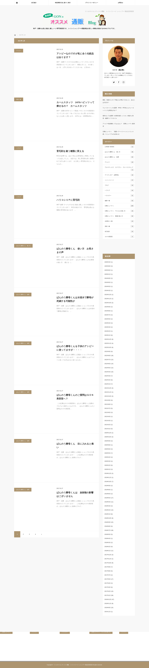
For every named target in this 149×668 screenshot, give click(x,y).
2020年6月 (107, 449)
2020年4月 (107, 457)
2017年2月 (107, 591)
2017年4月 (107, 583)
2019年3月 (107, 506)
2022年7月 (107, 359)
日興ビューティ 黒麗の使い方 (119, 216)
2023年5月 (107, 319)
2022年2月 (107, 380)
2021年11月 (107, 392)
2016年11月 (107, 603)
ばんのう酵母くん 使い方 (23, 245)
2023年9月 (107, 307)
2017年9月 (107, 567)
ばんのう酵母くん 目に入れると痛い (75, 446)
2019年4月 (107, 502)
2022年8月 (107, 355)
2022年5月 (107, 367)
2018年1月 (107, 550)
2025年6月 (107, 270)
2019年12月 (107, 473)
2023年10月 (107, 302)
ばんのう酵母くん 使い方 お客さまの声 (75, 250)
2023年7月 (107, 315)
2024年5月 (107, 286)
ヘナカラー (119, 195)
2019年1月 (107, 514)
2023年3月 (107, 327)
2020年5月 (107, 453)
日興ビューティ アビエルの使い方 (119, 211)
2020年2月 (107, 465)
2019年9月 (107, 485)
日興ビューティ (119, 206)
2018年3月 (107, 542)
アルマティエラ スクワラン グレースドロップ (119, 169)
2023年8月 (107, 311)
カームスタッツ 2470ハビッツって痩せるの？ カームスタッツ (75, 104)
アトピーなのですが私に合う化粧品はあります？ (75, 55)
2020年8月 (107, 445)
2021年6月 (107, 412)
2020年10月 (107, 437)
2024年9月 (107, 278)
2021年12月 (107, 388)
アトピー (18, 50)
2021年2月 (107, 424)
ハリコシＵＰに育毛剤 (68, 200)
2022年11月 (107, 343)
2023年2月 (107, 331)
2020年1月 (107, 469)
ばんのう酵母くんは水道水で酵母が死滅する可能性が (75, 299)
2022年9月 (107, 351)
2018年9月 (107, 522)
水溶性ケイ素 (119, 221)
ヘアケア (18, 148)
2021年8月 (107, 404)
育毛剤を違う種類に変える (70, 151)
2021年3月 (107, 420)
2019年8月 (107, 489)
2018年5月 (107, 534)
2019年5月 (107, 498)
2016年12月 (107, 599)
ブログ (119, 185)
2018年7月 (107, 530)
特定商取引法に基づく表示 (62, 2)
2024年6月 (107, 282)
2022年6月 (107, 363)
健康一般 (119, 200)
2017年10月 (107, 563)
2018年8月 (107, 526)
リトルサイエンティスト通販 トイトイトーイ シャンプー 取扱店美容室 (73, 664)
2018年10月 (107, 518)
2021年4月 (107, 416)
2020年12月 (107, 433)
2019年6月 (107, 494)
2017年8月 (107, 571)
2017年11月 (107, 559)
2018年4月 (107, 538)
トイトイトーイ (119, 180)
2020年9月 (107, 441)
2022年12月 (107, 339)
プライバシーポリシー (91, 2)
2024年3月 (107, 290)
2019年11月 (107, 477)
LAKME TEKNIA (119, 146)
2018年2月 (107, 546)
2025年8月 (107, 266)
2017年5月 (107, 579)
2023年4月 (107, 323)
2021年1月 (107, 428)
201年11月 (107, 611)
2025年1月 (107, 274)
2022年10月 (107, 347)
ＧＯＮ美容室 (119, 236)
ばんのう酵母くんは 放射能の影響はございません (75, 494)
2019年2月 (107, 510)
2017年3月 (107, 587)
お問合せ (120, 2)
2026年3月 (107, 262)
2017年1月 (107, 595)
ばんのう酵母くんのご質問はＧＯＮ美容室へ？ (75, 397)
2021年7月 (107, 408)
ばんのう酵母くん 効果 (22, 294)
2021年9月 (107, 400)
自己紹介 (33, 2)
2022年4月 (107, 372)
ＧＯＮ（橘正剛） (118, 70)
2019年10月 (107, 481)
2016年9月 (107, 607)
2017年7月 (107, 575)
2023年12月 (107, 294)
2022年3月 (107, 376)
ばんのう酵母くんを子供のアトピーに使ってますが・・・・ (75, 348)
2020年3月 (107, 461)
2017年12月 (107, 554)
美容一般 (18, 99)
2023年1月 (107, 335)
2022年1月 (107, 384)
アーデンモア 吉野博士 (119, 175)
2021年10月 (107, 396)
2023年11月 (107, 298)
